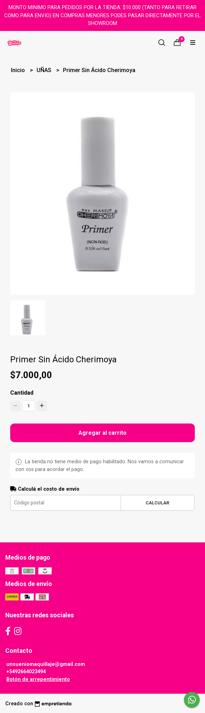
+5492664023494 (26, 672)
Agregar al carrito (102, 432)
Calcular (157, 502)
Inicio (18, 70)
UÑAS (45, 70)
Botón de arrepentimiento (38, 679)
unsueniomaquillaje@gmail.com (45, 664)
